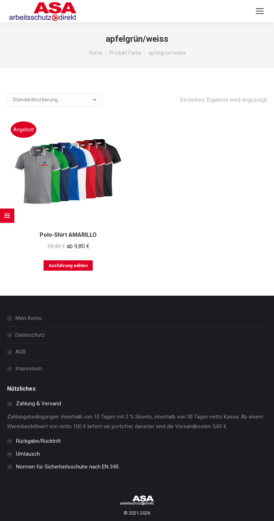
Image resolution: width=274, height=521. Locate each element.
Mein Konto (28, 318)
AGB (20, 352)
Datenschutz (30, 335)
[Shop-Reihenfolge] (54, 100)
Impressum (28, 368)
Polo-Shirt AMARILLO (68, 234)
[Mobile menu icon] (260, 11)
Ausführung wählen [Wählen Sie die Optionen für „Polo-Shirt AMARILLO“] (68, 265)
